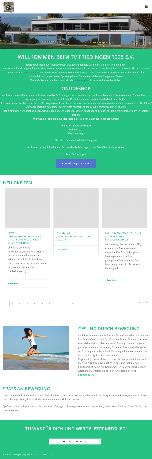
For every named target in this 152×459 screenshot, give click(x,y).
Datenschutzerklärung (43, 455)
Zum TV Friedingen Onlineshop (76, 163)
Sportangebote (31, 72)
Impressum (28, 455)
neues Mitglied (82, 80)
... (79, 303)
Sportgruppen (85, 374)
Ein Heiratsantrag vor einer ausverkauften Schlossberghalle (123, 236)
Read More (13, 283)
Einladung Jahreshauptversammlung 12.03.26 (73, 236)
